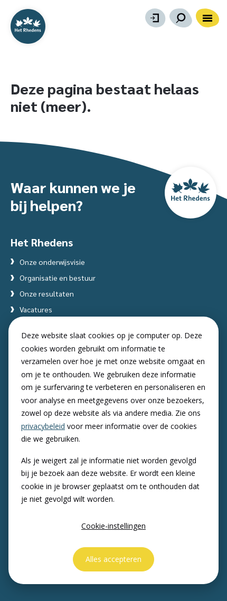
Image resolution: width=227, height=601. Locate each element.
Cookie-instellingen (113, 526)
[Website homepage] (28, 26)
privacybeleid (43, 426)
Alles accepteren (113, 559)
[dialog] (113, 450)
